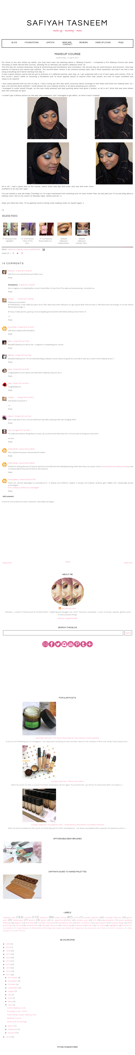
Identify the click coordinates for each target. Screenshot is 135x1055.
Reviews (83, 42)
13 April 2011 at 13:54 (21, 341)
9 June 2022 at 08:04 (26, 463)
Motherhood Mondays (42, 928)
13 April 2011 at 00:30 (26, 285)
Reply (10, 277)
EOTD (75, 917)
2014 (8, 964)
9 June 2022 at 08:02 (26, 449)
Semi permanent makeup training (115, 466)
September (13, 988)
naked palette (107, 920)
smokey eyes (82, 920)
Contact (67, 44)
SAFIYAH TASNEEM (67, 23)
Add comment (8, 496)
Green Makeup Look (16, 1008)
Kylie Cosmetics (117, 928)
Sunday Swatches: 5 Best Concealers (67, 781)
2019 (8, 947)
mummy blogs (117, 923)
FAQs (120, 42)
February (12, 1029)
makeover (11, 249)
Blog (14, 42)
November (13, 981)
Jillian (10, 341)
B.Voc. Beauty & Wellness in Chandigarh (23, 487)
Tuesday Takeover (113, 917)
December (13, 977)
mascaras (92, 928)
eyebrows (18, 930)
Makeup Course (14, 1018)
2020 (8, 944)
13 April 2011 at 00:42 (26, 299)
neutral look (31, 925)
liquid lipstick (101, 923)
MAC (70, 920)
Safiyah (11, 299)
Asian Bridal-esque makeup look (21, 1014)
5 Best (103, 928)
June (10, 998)
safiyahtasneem (68, 608)
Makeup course (22, 249)
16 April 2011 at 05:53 (20, 383)
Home (67, 562)
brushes (125, 925)
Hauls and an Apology (17, 1021)
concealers (8, 928)
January (11, 1032)
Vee (9, 430)
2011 (8, 974)
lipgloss (18, 923)
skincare (29, 923)
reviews (27, 917)
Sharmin (11, 271)
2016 (8, 957)
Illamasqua (18, 920)
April (10, 1005)
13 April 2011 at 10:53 (25, 327)
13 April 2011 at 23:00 (21, 369)
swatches (44, 917)
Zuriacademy (13, 479)
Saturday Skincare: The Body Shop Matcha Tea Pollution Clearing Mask (67, 738)
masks (68, 928)
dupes (59, 928)
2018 (8, 951)
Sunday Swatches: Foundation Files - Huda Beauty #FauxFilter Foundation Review (67, 824)
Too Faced (101, 925)
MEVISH (11, 355)
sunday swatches (91, 917)
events (19, 925)
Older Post (128, 563)
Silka (10, 383)
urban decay (60, 917)
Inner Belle (12, 327)
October (12, 984)
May (10, 1001)
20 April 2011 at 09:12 (26, 397)
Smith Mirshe (13, 449)
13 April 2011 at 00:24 (23, 271)
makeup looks (35, 249)
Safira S (11, 416)
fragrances (79, 928)
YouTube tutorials (46, 923)
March (11, 1026)
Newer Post (7, 563)
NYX (95, 920)
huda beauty (22, 928)
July (9, 994)
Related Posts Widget (127, 247)
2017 (8, 954)
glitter (44, 920)
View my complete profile (67, 618)
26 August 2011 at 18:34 (21, 430)
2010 (8, 1037)
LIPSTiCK (50, 42)
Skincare (67, 42)
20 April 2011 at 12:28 (23, 416)
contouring (66, 925)
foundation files (65, 923)
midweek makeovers (84, 925)
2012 (8, 971)
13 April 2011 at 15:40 (23, 355)
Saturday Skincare (50, 925)
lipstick (32, 920)
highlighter (114, 925)
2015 (8, 961)
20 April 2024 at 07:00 (27, 479)
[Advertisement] (67, 671)
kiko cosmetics (83, 923)
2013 (8, 968)
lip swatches (57, 920)
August (11, 991)
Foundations (31, 42)
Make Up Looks (103, 42)
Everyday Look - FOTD (17, 1011)
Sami (10, 369)
